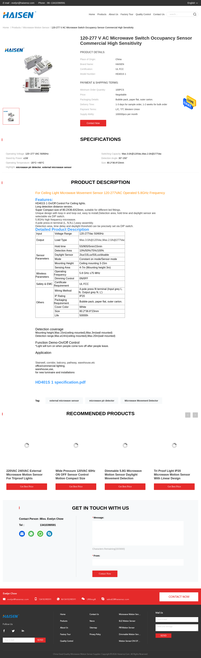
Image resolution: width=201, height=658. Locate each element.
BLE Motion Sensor (127, 621)
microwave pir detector (101, 400)
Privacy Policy (95, 635)
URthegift (88, 599)
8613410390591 (66, 599)
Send (40, 640)
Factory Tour (127, 14)
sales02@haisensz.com (115, 599)
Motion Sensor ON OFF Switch (130, 641)
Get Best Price (26, 486)
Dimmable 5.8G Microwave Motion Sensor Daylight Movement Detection (123, 474)
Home (92, 14)
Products (101, 14)
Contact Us (159, 14)
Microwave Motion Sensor (36, 27)
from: (97, 555)
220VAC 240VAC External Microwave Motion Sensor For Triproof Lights (24, 474)
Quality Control (143, 14)
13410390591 (42, 599)
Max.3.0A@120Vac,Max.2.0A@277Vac (102, 240)
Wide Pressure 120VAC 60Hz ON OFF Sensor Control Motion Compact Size (75, 474)
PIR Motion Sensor (126, 628)
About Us (113, 14)
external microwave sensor (64, 400)
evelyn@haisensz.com (23, 3)
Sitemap (93, 628)
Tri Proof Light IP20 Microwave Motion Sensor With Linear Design (172, 474)
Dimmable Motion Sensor (130, 635)
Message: (99, 517)
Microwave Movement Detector (141, 400)
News (92, 621)
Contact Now (93, 123)
